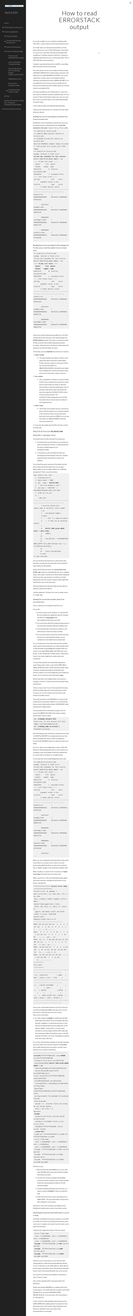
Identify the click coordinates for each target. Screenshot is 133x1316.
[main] (79, 20)
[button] (130, 2)
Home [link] (6, 23)
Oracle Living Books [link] (11, 32)
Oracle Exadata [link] (11, 36)
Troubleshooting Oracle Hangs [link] (14, 91)
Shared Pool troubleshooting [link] (13, 84)
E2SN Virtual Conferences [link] (13, 27)
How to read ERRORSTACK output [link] (16, 57)
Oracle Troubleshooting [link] (14, 51)
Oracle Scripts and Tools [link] (12, 109)
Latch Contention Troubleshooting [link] (14, 63)
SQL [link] (7, 96)
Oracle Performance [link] (13, 47)
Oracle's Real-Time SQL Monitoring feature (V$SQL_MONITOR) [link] (15, 72)
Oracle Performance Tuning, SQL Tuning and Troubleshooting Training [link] (14, 102)
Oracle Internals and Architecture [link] (13, 41)
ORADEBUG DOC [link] (15, 79)
